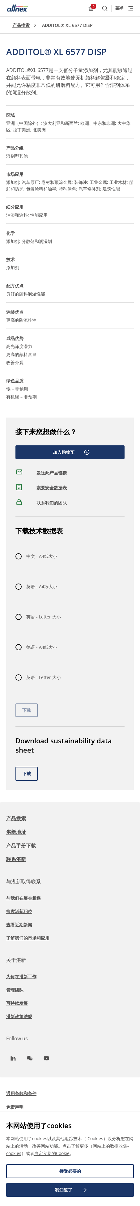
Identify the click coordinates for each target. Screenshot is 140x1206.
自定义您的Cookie (52, 1153)
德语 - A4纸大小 (41, 647)
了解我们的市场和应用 (27, 938)
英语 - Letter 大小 (43, 617)
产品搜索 (21, 25)
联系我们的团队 (51, 503)
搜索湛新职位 (19, 911)
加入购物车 (71, 452)
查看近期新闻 (19, 925)
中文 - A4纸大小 (41, 556)
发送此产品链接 (51, 473)
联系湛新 (16, 859)
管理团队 (14, 990)
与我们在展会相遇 (23, 898)
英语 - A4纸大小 (41, 586)
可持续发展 (17, 1003)
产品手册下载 (21, 845)
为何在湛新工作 (21, 976)
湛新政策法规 (19, 1016)
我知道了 (71, 1190)
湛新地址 (16, 832)
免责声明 (14, 1107)
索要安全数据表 (51, 487)
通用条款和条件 (21, 1093)
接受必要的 (70, 1171)
